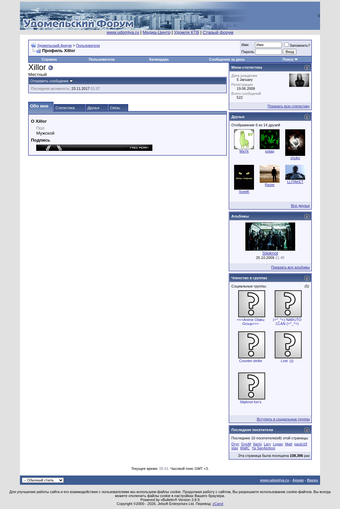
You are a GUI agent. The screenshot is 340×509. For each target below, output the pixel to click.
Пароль (247, 52)
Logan (278, 444)
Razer (270, 185)
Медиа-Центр (157, 32)
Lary (267, 444)
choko (295, 158)
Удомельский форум (54, 45)
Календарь (159, 59)
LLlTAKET (295, 182)
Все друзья (300, 206)
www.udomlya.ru (123, 32)
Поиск (288, 59)
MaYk (244, 151)
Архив (297, 480)
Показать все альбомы (290, 267)
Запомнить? (297, 45)
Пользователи (88, 45)
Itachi (257, 444)
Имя (244, 45)
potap (270, 151)
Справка (49, 59)
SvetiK (244, 192)
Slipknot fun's (250, 402)
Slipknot (270, 253)
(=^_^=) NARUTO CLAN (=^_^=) (287, 322)
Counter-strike (250, 361)
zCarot (217, 504)
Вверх (312, 480)
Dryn (235, 444)
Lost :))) (287, 361)
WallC (245, 448)
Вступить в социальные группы (283, 419)
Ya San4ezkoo (263, 448)
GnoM (246, 444)
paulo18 (300, 444)
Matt (288, 444)
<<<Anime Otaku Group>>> (250, 322)
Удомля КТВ (186, 32)
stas (234, 448)
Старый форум (218, 32)
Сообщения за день (227, 59)
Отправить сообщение (49, 81)
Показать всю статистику (289, 106)
